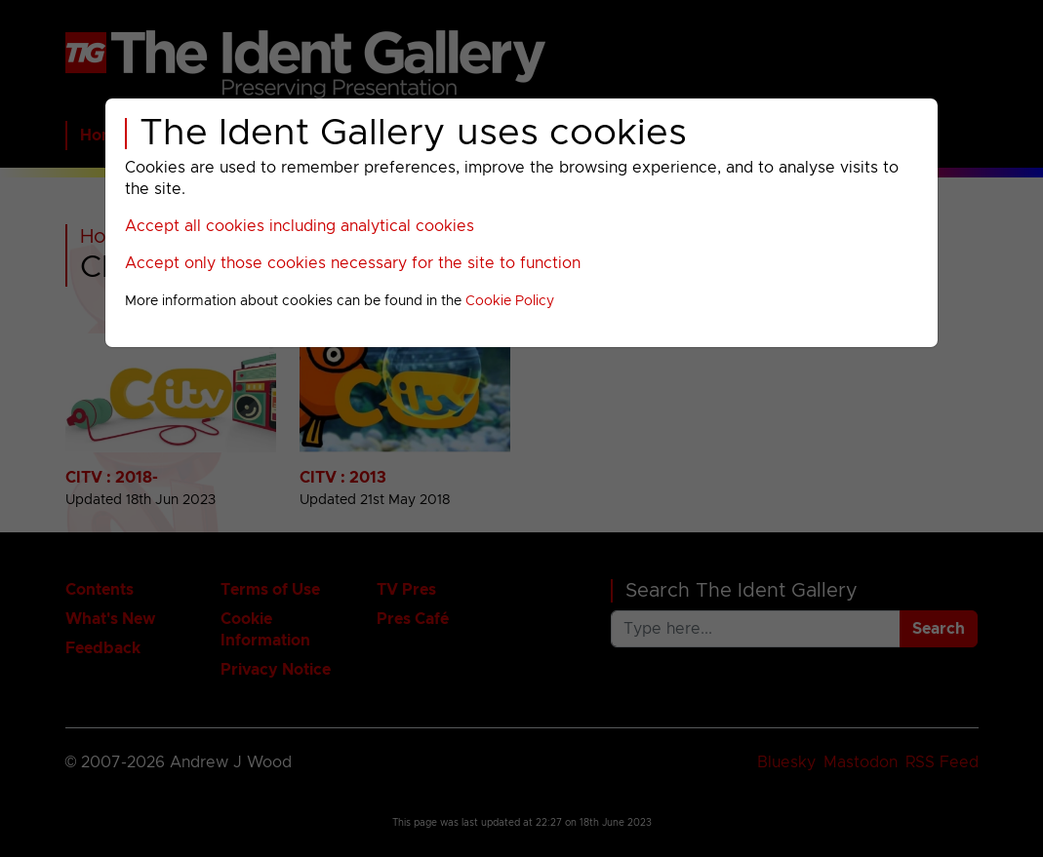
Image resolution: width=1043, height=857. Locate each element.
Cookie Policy (509, 301)
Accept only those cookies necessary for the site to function (353, 263)
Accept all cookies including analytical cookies (299, 226)
